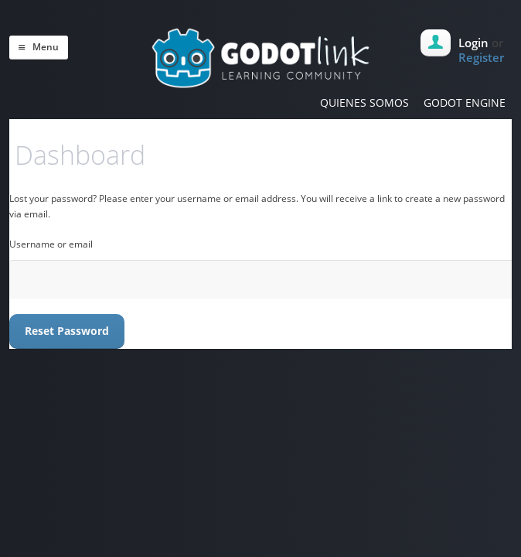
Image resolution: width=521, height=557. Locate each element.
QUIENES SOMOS (364, 102)
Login (473, 42)
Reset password (67, 330)
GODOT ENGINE (465, 102)
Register (481, 57)
